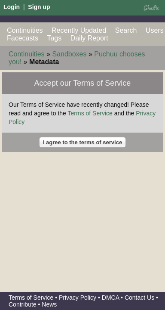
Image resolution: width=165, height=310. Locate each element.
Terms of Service (90, 113)
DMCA (110, 297)
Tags (54, 38)
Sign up (39, 6)
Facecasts (22, 38)
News (49, 304)
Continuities (25, 30)
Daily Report (89, 38)
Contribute (23, 304)
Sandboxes (69, 54)
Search (126, 30)
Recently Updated (79, 30)
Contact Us (139, 297)
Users (155, 30)
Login (11, 6)
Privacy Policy (77, 297)
